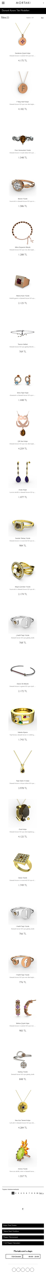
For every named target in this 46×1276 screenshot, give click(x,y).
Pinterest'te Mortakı (23, 1270)
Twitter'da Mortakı (18, 1270)
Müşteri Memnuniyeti (10, 1237)
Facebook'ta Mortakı (14, 1270)
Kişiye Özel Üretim (10, 1225)
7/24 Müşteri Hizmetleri (11, 1243)
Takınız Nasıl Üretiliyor (11, 1231)
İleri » (41, 1193)
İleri (42, 17)
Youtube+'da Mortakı (32, 1270)
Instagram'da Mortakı (28, 1270)
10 (37, 1193)
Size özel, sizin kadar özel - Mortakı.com (23, 2)
